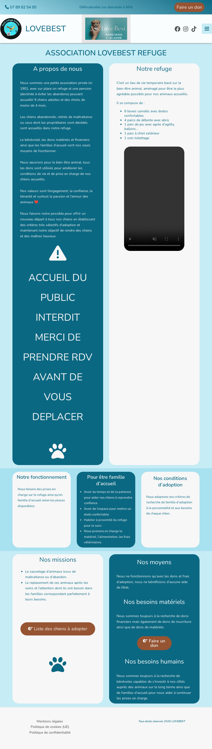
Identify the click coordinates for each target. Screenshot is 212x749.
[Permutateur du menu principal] (207, 29)
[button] (189, 7)
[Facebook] (177, 29)
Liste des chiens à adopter (58, 631)
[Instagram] (186, 29)
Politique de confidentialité (50, 732)
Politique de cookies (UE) (50, 726)
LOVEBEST (45, 28)
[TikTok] (194, 29)
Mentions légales (50, 721)
